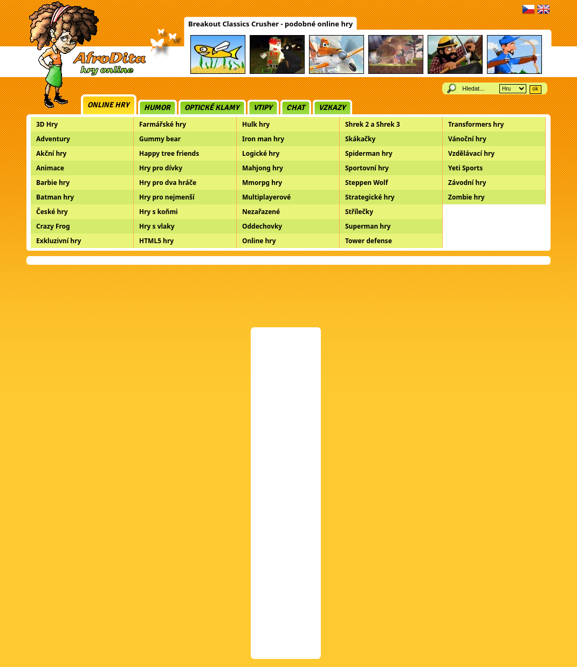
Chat (295, 107)
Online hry (108, 104)
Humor (157, 107)
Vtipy (262, 107)
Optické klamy (211, 107)
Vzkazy (332, 107)
